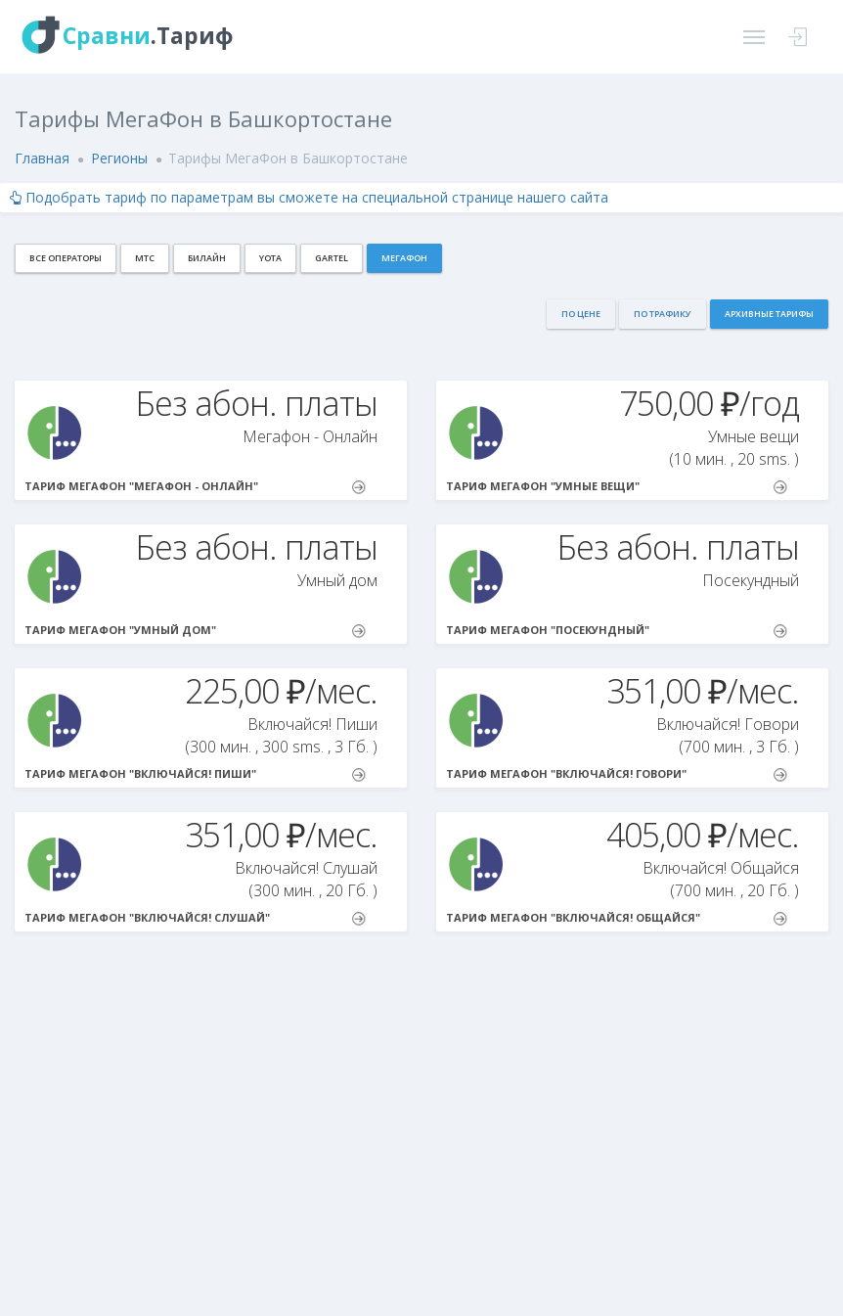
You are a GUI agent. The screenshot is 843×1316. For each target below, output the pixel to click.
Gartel (331, 257)
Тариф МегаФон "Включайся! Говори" (616, 774)
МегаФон (404, 257)
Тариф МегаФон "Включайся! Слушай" (195, 918)
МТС (145, 257)
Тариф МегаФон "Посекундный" (616, 630)
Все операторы (65, 257)
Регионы (119, 158)
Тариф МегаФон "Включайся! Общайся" (616, 918)
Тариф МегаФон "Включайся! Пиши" (195, 774)
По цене (580, 313)
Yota (270, 257)
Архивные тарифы (769, 313)
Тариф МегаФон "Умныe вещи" (616, 486)
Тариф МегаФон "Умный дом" (195, 630)
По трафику (662, 313)
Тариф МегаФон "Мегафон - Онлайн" (195, 486)
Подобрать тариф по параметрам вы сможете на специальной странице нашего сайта (309, 197)
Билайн (207, 257)
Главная (42, 158)
